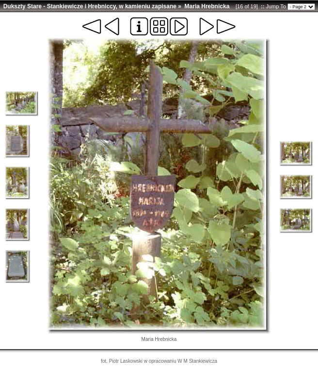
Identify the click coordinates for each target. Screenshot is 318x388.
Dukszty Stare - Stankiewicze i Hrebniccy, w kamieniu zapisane (89, 6)
